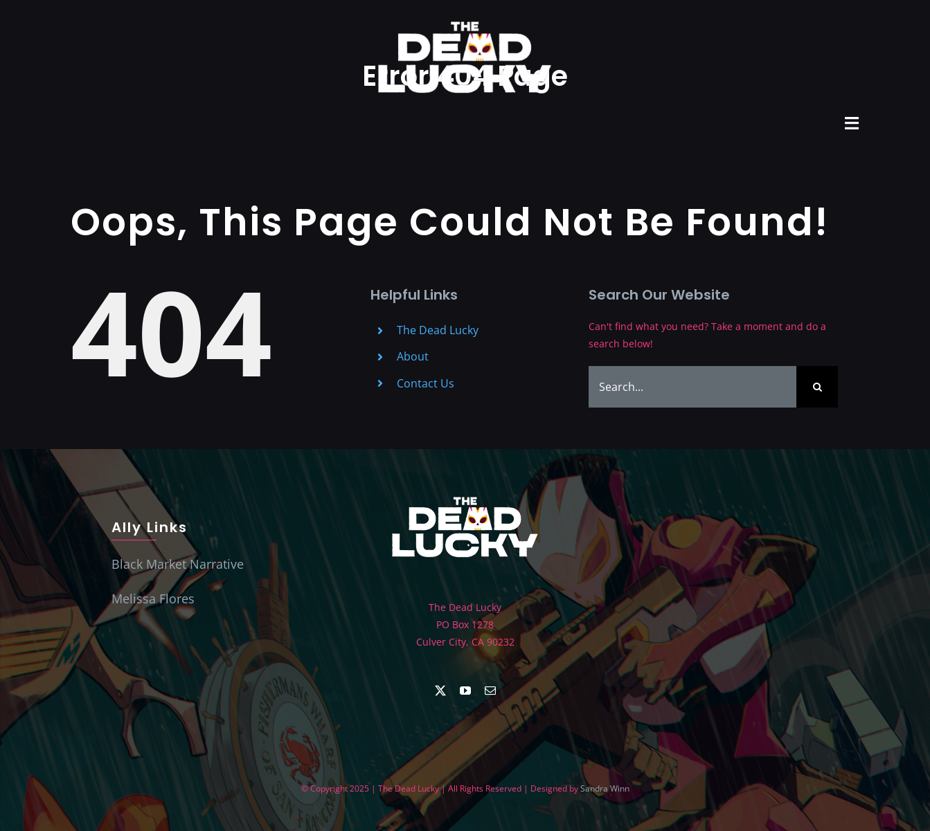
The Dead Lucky (438, 330)
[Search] (817, 387)
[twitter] (440, 690)
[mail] (490, 690)
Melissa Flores (153, 598)
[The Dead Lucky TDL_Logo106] (465, 495)
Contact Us (425, 383)
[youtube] (465, 690)
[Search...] (692, 387)
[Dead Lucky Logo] (465, 18)
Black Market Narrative (177, 564)
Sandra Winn (604, 788)
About (413, 356)
